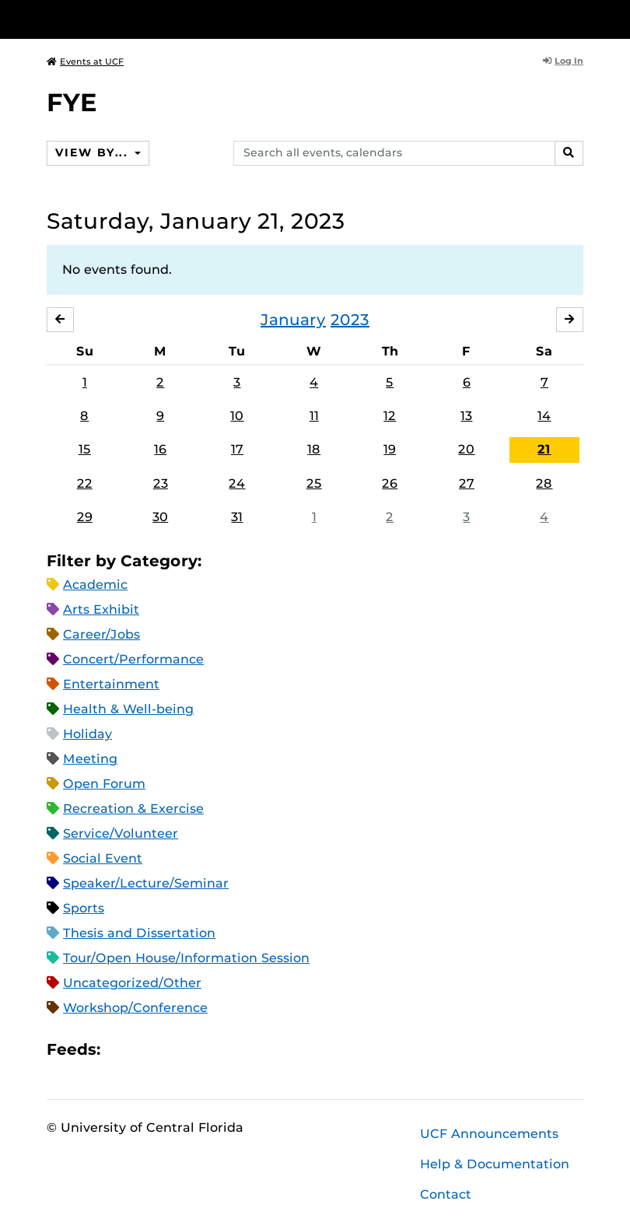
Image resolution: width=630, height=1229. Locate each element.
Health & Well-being (128, 709)
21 (544, 450)
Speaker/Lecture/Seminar (146, 884)
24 (237, 483)
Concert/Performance (133, 660)
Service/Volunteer (120, 834)
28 (544, 483)
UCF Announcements (489, 1133)
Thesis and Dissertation (139, 933)
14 (544, 415)
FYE (72, 102)
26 (389, 483)
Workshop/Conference (135, 1008)
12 (389, 415)
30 (160, 516)
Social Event (102, 859)
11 (314, 415)
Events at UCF (85, 61)
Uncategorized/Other (132, 983)
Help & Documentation (494, 1164)
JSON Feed (226, 1050)
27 (466, 483)
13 (466, 415)
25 (314, 483)
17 (237, 450)
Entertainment (111, 685)
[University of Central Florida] (150, 19)
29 (85, 516)
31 (237, 516)
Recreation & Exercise (133, 809)
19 (389, 450)
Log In (563, 60)
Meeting (90, 759)
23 (160, 483)
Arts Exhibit (101, 610)
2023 (350, 319)
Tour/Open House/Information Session (186, 958)
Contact (445, 1194)
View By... (93, 152)
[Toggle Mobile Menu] (579, 18)
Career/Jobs (101, 635)
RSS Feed (173, 1050)
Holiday (87, 734)
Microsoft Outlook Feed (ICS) (147, 1050)
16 (160, 450)
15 (85, 450)
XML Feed (200, 1050)
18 (313, 450)
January (293, 319)
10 (236, 415)
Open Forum (104, 784)
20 (466, 450)
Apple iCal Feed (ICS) (120, 1050)
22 (85, 483)
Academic (95, 585)
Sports (83, 909)
